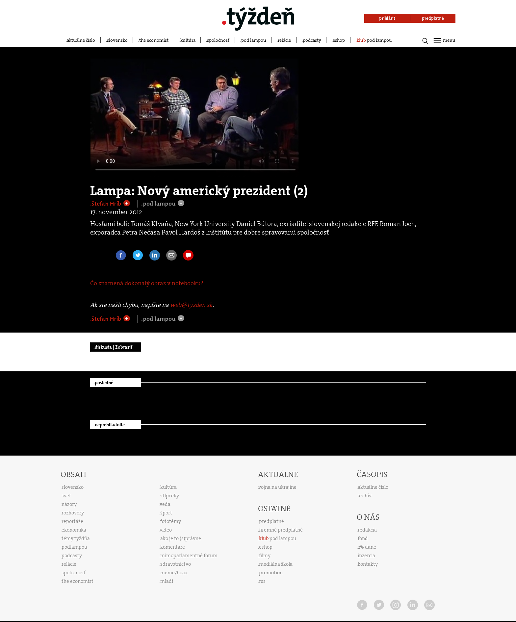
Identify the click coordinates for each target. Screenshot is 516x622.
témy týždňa (76, 538)
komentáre (172, 547)
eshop (339, 40)
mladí (166, 581)
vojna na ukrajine (278, 487)
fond (363, 538)
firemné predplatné (281, 530)
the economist (153, 40)
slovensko (117, 40)
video (166, 530)
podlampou (74, 547)
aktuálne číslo (81, 40)
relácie (284, 40)
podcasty (312, 40)
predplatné (271, 521)
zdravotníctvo (175, 564)
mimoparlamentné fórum (189, 555)
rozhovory (73, 513)
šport (166, 513)
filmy (265, 555)
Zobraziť (123, 347)
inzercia (366, 555)
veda (165, 504)
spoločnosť (218, 40)
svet (66, 495)
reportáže (72, 521)
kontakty (368, 564)
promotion (271, 572)
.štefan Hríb (106, 204)
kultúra (187, 40)
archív (365, 495)
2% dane (367, 547)
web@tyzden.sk (191, 305)
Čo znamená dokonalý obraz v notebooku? (146, 283)
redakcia (367, 530)
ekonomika (74, 530)
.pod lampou (159, 204)
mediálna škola (276, 564)
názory (69, 504)
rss (262, 581)
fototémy (170, 521)
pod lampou (253, 40)
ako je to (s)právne (180, 538)
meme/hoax (174, 572)
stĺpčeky (169, 495)
